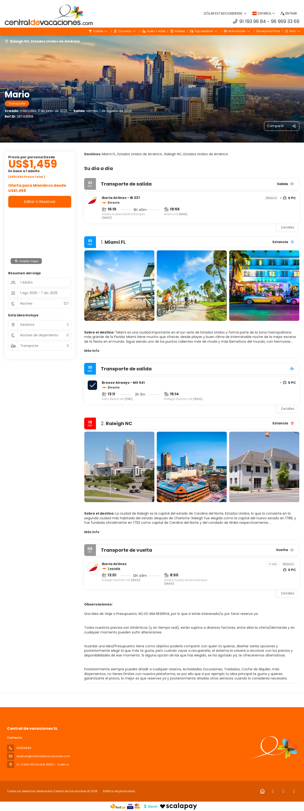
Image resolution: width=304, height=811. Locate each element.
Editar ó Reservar (40, 201)
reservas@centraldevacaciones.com (43, 756)
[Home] (262, 791)
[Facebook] (273, 791)
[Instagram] (283, 791)
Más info (91, 350)
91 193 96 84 (252, 21)
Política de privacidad (119, 791)
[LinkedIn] (294, 791)
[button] (93, 285)
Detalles (287, 227)
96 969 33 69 (285, 21)
